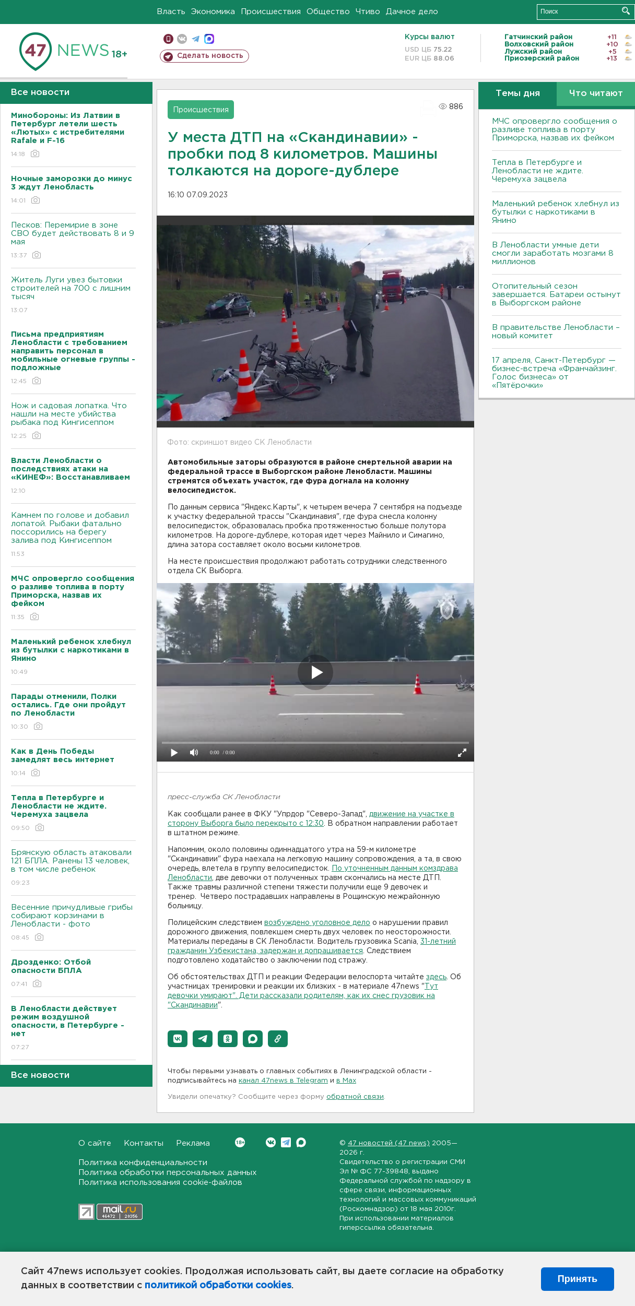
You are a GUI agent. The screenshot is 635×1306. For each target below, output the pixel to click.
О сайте (94, 1143)
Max (301, 1142)
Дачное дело (412, 11)
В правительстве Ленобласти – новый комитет (556, 331)
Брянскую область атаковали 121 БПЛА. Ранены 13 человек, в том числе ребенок (73, 868)
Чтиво (368, 11)
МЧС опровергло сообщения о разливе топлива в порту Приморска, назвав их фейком (554, 129)
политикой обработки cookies (218, 1285)
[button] (177, 1038)
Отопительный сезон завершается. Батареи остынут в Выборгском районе (556, 294)
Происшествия (271, 11)
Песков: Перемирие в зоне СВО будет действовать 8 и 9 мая (73, 241)
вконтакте (182, 39)
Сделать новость (210, 56)
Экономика (213, 11)
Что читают (596, 94)
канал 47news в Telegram (283, 1081)
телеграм (196, 39)
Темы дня (518, 94)
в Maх (346, 1081)
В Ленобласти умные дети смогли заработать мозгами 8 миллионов (553, 253)
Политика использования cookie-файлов (160, 1182)
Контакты (143, 1143)
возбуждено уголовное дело (317, 923)
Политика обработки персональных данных (167, 1172)
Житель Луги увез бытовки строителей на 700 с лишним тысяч (73, 296)
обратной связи (355, 1097)
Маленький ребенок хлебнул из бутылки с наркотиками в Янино (555, 212)
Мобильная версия (168, 39)
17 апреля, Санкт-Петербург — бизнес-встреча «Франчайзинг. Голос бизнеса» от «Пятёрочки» (554, 373)
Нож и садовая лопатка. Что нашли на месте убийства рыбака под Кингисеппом (73, 421)
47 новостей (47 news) (389, 1143)
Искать (626, 11)
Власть (171, 11)
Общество (328, 11)
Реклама (193, 1143)
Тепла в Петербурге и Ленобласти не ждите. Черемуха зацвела (537, 171)
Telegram (286, 1142)
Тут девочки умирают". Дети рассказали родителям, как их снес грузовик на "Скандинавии (303, 995)
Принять (577, 1279)
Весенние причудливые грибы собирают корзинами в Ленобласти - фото (73, 923)
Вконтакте (240, 1142)
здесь (436, 977)
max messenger (209, 39)
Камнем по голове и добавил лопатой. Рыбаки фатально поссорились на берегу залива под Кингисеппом (73, 535)
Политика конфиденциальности (142, 1162)
